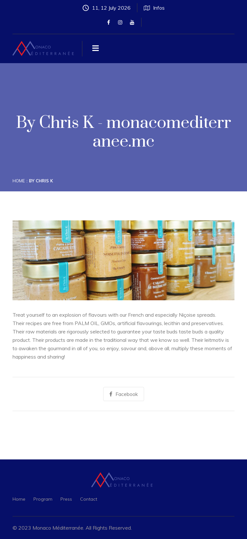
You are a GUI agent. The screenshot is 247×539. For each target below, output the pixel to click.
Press (66, 499)
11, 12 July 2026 (107, 8)
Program (42, 499)
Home (19, 180)
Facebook (123, 394)
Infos (154, 8)
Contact (88, 499)
